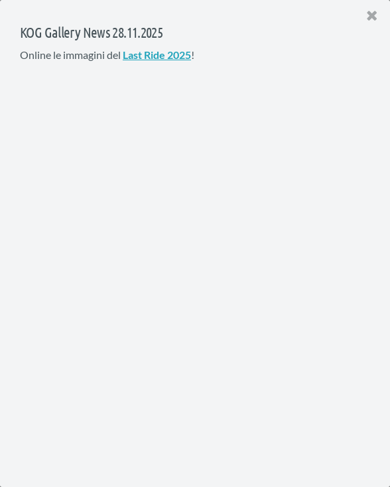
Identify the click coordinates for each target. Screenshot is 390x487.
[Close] (372, 16)
